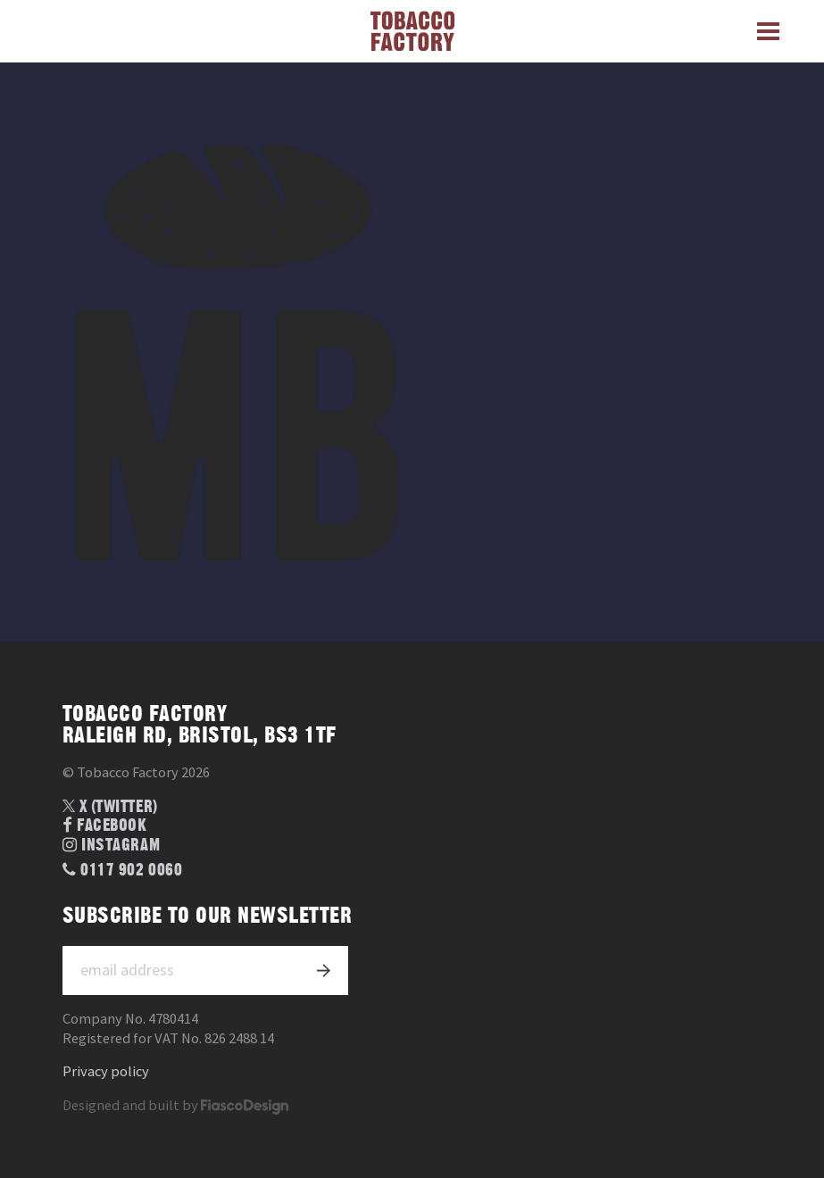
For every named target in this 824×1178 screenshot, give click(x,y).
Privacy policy (105, 1071)
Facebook (104, 825)
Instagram (111, 845)
